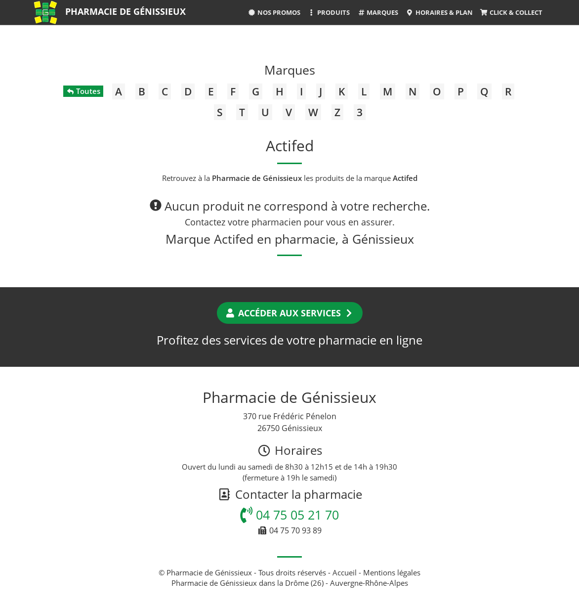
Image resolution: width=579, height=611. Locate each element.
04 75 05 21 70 (289, 514)
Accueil (344, 572)
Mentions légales (391, 572)
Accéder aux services (290, 313)
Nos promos (274, 12)
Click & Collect (511, 12)
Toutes (83, 91)
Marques (377, 12)
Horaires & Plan (439, 12)
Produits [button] (329, 12)
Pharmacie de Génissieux (125, 11)
